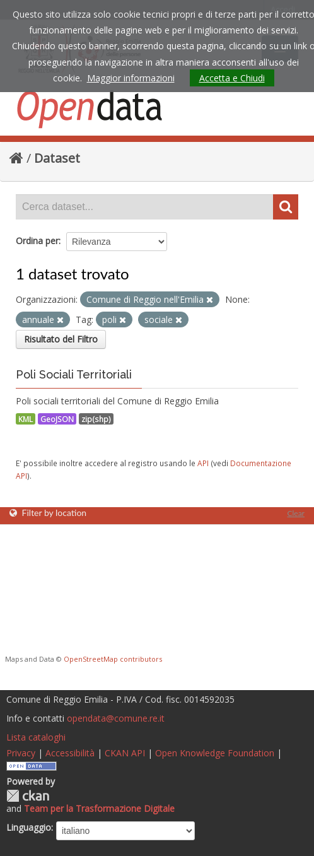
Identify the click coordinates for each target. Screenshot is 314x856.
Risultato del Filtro (61, 339)
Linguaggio (28, 827)
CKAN (27, 795)
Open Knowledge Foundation (214, 753)
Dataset (57, 158)
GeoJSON (57, 419)
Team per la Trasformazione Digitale (99, 808)
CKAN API (125, 753)
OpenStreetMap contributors (113, 659)
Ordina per (37, 241)
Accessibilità (70, 753)
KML (25, 419)
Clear (296, 513)
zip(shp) (96, 419)
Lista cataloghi (36, 737)
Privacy (20, 753)
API (203, 463)
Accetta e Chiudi (232, 78)
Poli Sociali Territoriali (74, 374)
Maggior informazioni (131, 78)
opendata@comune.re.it (116, 718)
